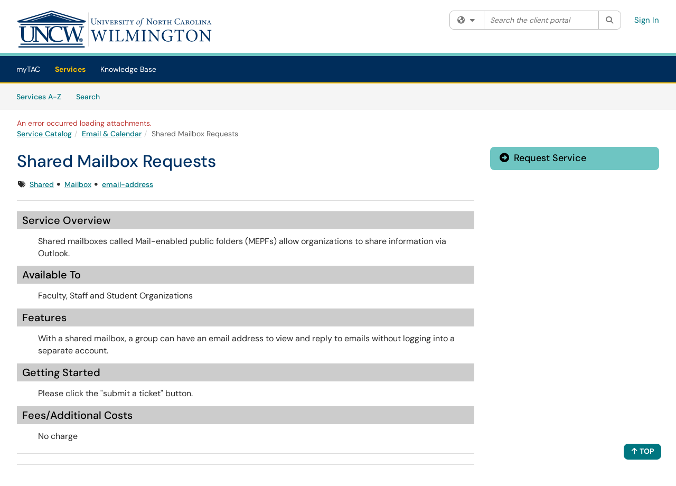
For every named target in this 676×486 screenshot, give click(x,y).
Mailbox (77, 184)
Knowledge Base (128, 69)
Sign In (646, 20)
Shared (42, 184)
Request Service (543, 158)
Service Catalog (44, 133)
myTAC (28, 69)
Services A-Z (38, 96)
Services (70, 69)
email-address (127, 184)
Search (91, 96)
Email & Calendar (112, 133)
